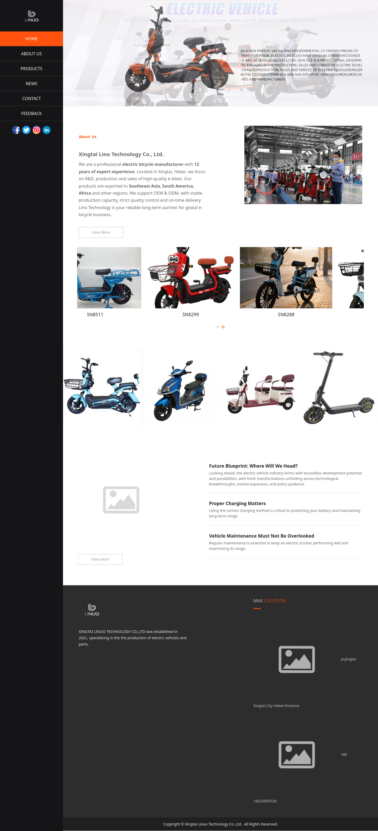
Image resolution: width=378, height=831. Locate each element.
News (196, 641)
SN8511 (125, 314)
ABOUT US (31, 54)
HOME (31, 39)
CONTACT (31, 98)
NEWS (32, 83)
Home (196, 619)
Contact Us (200, 649)
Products (198, 627)
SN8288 (316, 314)
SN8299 (220, 314)
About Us (199, 634)
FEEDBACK (31, 113)
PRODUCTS (31, 69)
